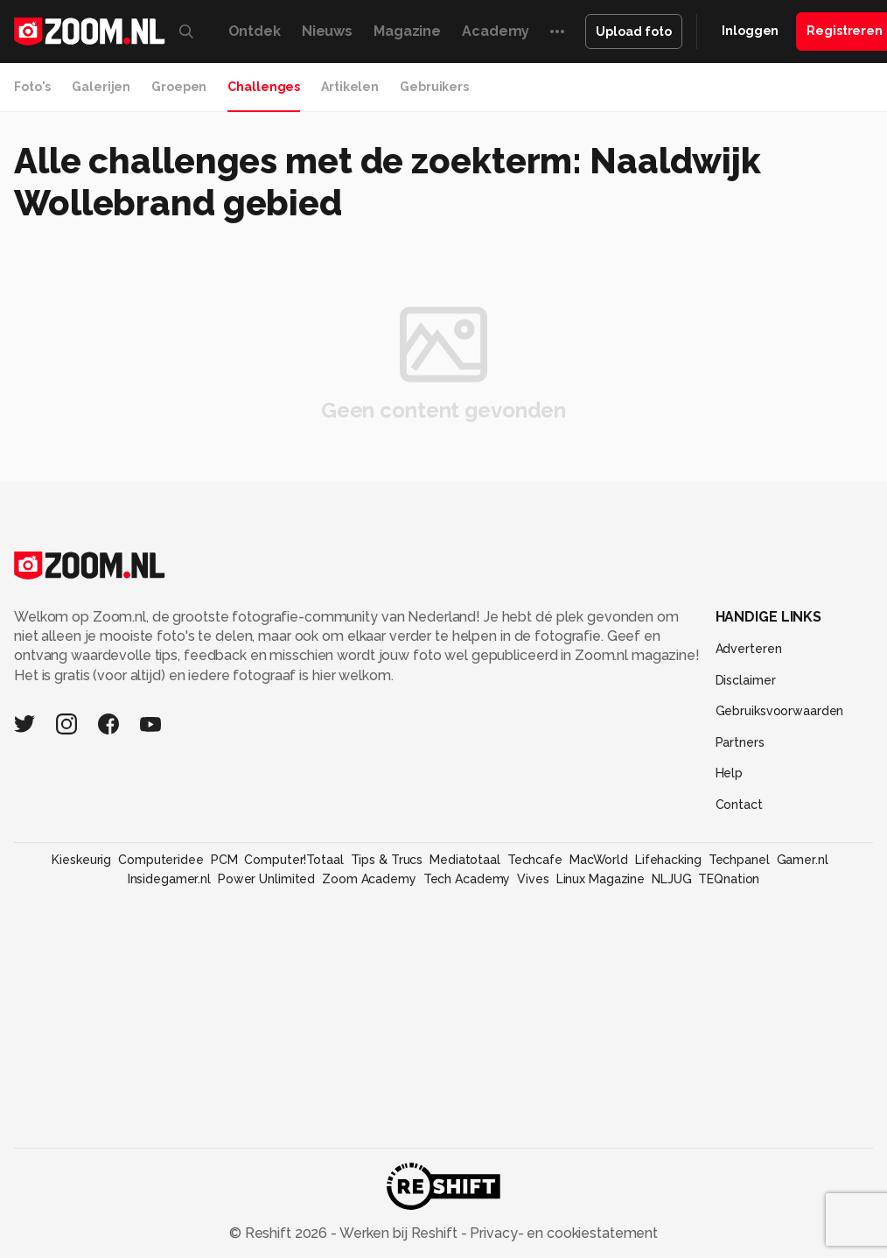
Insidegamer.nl (169, 879)
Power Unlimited (266, 879)
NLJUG (671, 879)
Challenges (263, 87)
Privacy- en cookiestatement (562, 1233)
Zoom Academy (369, 879)
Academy (495, 31)
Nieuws (327, 31)
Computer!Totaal (293, 860)
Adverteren (749, 649)
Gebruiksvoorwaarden (780, 711)
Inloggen (750, 31)
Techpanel (739, 860)
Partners (740, 742)
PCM (224, 860)
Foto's (32, 87)
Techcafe (534, 860)
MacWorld (598, 860)
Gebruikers (434, 87)
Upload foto (634, 32)
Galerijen (101, 87)
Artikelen (350, 87)
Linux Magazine (600, 879)
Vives (532, 879)
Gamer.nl (802, 860)
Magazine (407, 31)
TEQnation (728, 879)
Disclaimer (746, 680)
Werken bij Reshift (399, 1233)
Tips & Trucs (387, 860)
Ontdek (254, 31)
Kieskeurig (81, 860)
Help (730, 773)
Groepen (178, 87)
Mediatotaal (465, 860)
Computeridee (161, 860)
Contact (739, 805)
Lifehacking (668, 860)
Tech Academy (467, 879)
